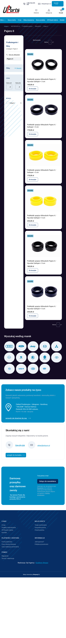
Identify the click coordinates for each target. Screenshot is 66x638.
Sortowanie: (37, 40)
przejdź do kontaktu (16, 455)
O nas (3, 525)
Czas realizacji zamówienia (10, 547)
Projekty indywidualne (9, 527)
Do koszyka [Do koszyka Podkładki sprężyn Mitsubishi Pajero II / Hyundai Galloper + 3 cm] (32, 89)
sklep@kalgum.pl (46, 3)
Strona (46, 42)
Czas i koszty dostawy (9, 544)
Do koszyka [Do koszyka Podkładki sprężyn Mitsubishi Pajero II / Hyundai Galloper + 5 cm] (32, 225)
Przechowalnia (39, 530)
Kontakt (56, 3)
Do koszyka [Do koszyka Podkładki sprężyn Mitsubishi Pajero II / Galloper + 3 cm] (32, 134)
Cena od (9, 83)
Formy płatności (7, 542)
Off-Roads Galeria (7, 530)
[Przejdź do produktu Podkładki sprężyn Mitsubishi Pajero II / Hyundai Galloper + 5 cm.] (43, 200)
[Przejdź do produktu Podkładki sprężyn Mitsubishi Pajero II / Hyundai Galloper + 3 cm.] (43, 64)
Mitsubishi (38, 26)
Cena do (18, 83)
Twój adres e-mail (42, 476)
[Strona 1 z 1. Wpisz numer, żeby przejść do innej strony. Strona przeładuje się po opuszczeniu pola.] (50, 42)
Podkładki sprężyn (27, 26)
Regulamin (40, 488)
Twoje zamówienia (41, 525)
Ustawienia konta (40, 527)
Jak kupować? (39, 542)
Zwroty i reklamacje (8, 558)
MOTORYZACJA (15, 26)
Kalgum (6, 26)
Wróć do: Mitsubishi (13, 55)
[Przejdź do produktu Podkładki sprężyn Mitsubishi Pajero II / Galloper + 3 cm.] (43, 110)
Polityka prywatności (41, 544)
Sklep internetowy (30, 574)
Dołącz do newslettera (47, 481)
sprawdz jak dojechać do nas (18, 418)
